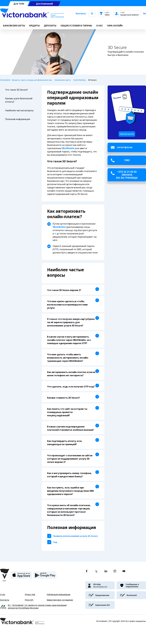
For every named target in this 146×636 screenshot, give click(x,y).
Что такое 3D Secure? (16, 89)
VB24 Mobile (67, 148)
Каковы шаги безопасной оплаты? (18, 100)
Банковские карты (14, 25)
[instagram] (114, 571)
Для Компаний (44, 3)
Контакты (81, 13)
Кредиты (34, 25)
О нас (2, 594)
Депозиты (50, 25)
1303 (127, 160)
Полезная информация (17, 119)
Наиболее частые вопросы (19, 110)
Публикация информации (58, 594)
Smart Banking (79, 80)
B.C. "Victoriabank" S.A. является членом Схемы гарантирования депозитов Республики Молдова (37, 606)
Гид (55, 542)
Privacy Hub (30, 594)
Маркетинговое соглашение (60, 600)
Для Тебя (18, 3)
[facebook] (86, 571)
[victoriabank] (100, 585)
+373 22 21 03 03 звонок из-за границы (127, 175)
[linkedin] (106, 571)
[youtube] (123, 571)
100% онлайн (115, 25)
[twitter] (96, 571)
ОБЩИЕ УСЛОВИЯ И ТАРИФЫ (76, 25)
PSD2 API (29, 600)
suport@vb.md (125, 147)
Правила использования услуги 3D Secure (75, 536)
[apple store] (21, 576)
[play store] (45, 576)
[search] (92, 13)
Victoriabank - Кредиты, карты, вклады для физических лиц (26, 80)
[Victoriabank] (32, 13)
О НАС (99, 25)
